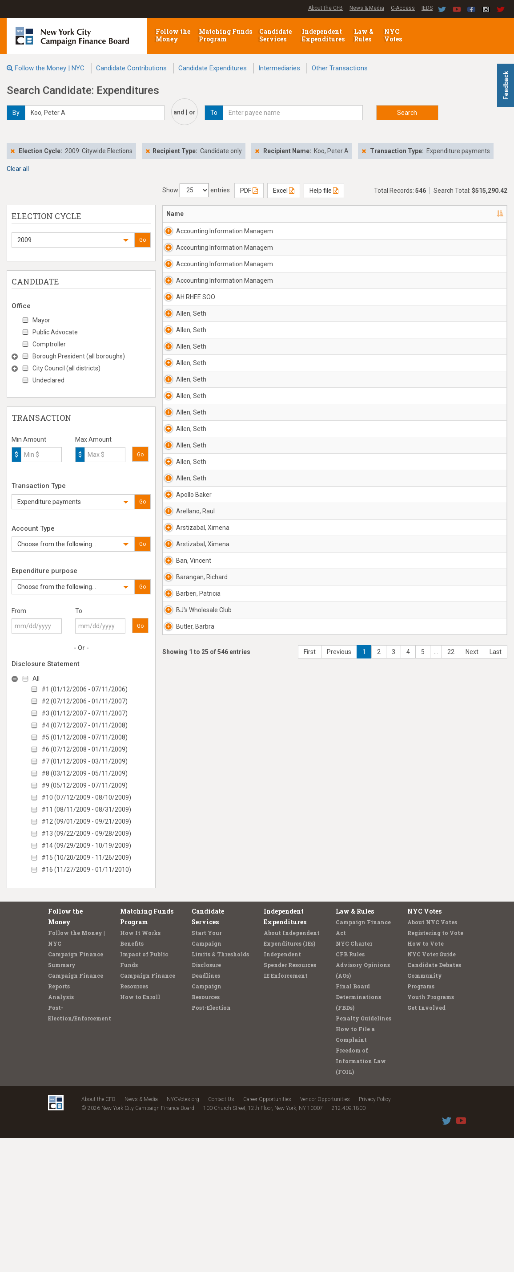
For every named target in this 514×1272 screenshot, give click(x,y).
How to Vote (425, 1077)
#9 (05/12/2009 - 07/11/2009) (84, 785)
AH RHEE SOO (195, 368)
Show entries (196, 190)
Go (142, 240)
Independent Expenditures (324, 35)
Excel (283, 190)
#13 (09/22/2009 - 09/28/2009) (86, 833)
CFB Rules (350, 1088)
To (78, 610)
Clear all (18, 168)
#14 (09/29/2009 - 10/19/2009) (86, 845)
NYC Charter (354, 1077)
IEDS (427, 8)
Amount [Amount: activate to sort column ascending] (396, 213)
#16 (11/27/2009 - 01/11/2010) (86, 869)
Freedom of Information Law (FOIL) (361, 1195)
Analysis (61, 1130)
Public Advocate (55, 332)
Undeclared (48, 380)
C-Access (403, 8)
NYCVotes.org (183, 1233)
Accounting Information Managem (192, 240)
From (19, 610)
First (310, 1016)
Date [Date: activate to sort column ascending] (350, 213)
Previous (339, 1016)
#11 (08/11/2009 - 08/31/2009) (86, 809)
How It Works (140, 1066)
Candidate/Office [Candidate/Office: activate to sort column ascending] (301, 213)
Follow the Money (173, 35)
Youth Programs (430, 1130)
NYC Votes (393, 35)
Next (472, 1016)
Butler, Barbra (195, 982)
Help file (323, 190)
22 (450, 1016)
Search (407, 112)
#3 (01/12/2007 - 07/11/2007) (84, 713)
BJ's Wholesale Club (197, 962)
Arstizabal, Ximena (191, 826)
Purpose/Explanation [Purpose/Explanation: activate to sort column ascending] (456, 213)
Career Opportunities (267, 1233)
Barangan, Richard (190, 911)
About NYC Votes (432, 1056)
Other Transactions (340, 68)
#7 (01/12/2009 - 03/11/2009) (84, 761)
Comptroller (49, 344)
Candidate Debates (434, 1098)
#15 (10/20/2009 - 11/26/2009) (86, 857)
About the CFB (325, 8)
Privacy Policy (375, 1233)
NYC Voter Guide (431, 1088)
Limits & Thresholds (220, 1088)
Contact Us (221, 1233)
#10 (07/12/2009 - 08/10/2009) (86, 797)
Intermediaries (279, 68)
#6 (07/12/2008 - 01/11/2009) (84, 749)
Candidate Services (275, 35)
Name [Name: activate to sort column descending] (175, 213)
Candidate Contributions (131, 68)
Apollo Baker (194, 770)
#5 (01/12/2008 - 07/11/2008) (84, 737)
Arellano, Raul (195, 796)
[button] (73, 240)
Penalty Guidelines (363, 1152)
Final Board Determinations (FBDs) (358, 1131)
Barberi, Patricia (187, 936)
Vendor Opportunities (325, 1233)
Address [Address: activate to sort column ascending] (239, 213)
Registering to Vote (435, 1066)
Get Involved (426, 1141)
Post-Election (211, 1141)
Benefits (132, 1077)
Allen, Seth (191, 393)
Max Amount (93, 439)
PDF (249, 190)
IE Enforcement (286, 1109)
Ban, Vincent (193, 872)
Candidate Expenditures (212, 68)
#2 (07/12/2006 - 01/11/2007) (84, 701)
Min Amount (29, 439)
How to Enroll (140, 1130)
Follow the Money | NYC (49, 68)
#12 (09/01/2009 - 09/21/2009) (86, 821)
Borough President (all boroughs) (78, 356)
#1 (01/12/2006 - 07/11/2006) (84, 689)
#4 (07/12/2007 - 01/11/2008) (84, 725)
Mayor (41, 320)
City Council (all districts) (66, 368)
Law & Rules (363, 35)
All (36, 678)
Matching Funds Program (225, 35)
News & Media (366, 8)
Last (496, 1016)
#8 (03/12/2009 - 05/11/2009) (84, 773)
